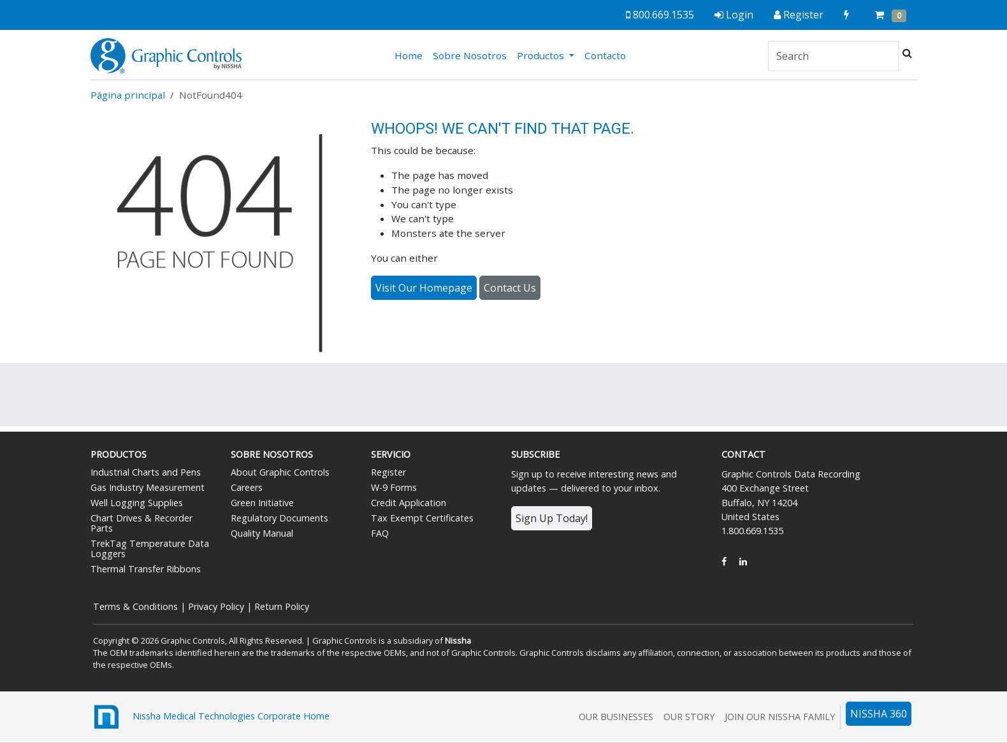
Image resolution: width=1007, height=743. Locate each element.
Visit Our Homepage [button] (423, 288)
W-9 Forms (394, 487)
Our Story (688, 717)
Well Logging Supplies (137, 503)
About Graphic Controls (280, 472)
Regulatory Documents (279, 518)
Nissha (458, 640)
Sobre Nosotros (470, 55)
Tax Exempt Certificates (422, 518)
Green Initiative (262, 503)
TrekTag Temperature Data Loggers (150, 548)
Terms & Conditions (135, 606)
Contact (743, 454)
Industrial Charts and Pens (146, 472)
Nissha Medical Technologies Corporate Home (210, 717)
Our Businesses (616, 717)
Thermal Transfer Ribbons (146, 569)
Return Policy (281, 606)
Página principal (128, 94)
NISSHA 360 (878, 714)
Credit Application (408, 503)
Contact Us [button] (510, 288)
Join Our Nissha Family (780, 717)
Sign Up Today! (552, 518)
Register (388, 472)
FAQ (380, 533)
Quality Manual (262, 533)
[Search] (833, 56)
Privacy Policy (216, 606)
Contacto (605, 55)
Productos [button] (542, 55)
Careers (247, 487)
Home (411, 55)
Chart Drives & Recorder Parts (141, 523)
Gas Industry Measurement (148, 487)
